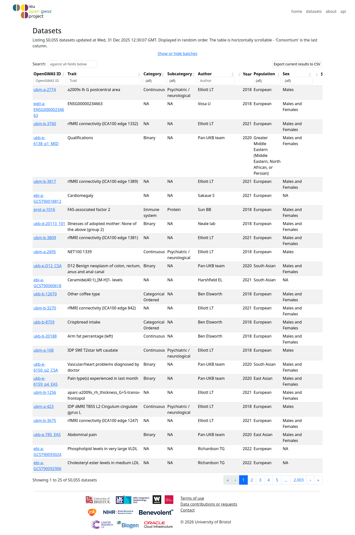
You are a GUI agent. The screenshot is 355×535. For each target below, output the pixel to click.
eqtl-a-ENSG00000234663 (49, 109)
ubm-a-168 (43, 350)
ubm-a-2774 (45, 89)
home (296, 11)
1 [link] (243, 480)
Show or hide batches (177, 53)
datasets (314, 11)
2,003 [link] (299, 480)
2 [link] (252, 480)
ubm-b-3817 (45, 181)
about (331, 11)
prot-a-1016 (44, 209)
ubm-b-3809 (45, 237)
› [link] (310, 480)
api (343, 11)
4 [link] (268, 480)
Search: (39, 64)
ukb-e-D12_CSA (48, 265)
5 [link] (277, 480)
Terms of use (192, 498)
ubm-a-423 (43, 406)
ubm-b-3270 (45, 308)
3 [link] (260, 480)
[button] (63, 74)
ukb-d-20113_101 (49, 223)
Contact (187, 510)
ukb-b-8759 (44, 322)
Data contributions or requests (208, 504)
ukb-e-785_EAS (47, 434)
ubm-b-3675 (45, 420)
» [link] (318, 480)
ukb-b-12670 (45, 294)
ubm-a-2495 (45, 251)
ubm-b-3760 (45, 123)
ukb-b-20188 (45, 336)
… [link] (285, 480)
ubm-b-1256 (45, 392)
